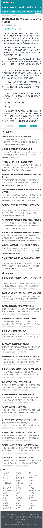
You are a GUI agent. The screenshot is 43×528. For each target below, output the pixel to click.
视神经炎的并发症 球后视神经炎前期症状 (17, 458)
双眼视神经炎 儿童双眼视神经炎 (14, 331)
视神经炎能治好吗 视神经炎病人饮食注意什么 (19, 432)
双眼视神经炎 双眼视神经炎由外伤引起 (16, 382)
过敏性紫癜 (33, 475)
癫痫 (17, 503)
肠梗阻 (5, 475)
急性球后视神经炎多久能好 (23, 428)
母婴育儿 (5, 12)
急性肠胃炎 (7, 488)
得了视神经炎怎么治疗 (9, 301)
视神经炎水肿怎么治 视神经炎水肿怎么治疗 (18, 306)
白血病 (5, 503)
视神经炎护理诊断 (19, 415)
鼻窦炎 (31, 498)
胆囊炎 (18, 493)
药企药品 (13, 7)
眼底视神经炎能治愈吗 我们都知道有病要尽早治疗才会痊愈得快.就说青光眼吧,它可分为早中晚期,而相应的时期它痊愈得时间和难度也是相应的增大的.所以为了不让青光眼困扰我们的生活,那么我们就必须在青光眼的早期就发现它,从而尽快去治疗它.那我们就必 (21, 373)
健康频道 (4, 15)
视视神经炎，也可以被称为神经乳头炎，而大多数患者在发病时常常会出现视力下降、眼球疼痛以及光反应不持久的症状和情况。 (21, 462)
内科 (3, 470)
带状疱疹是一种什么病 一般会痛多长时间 (17, 162)
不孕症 (5, 500)
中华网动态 (24, 519)
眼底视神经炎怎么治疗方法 (26, 364)
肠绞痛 (18, 488)
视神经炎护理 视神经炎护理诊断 (14, 407)
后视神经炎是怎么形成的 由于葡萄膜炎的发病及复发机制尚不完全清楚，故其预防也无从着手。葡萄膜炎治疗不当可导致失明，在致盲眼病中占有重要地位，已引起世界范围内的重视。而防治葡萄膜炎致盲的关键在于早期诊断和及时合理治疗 (21, 297)
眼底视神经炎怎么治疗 (9, 364)
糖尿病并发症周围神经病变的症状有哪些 (17, 149)
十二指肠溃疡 (7, 483)
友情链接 (17, 519)
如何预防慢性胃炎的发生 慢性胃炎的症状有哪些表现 (21, 220)
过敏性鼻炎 (7, 508)
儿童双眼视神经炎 (19, 339)
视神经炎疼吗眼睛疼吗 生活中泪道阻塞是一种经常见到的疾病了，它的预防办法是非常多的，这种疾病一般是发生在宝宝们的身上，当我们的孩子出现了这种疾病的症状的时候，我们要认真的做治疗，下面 (21, 348)
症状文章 (10, 15)
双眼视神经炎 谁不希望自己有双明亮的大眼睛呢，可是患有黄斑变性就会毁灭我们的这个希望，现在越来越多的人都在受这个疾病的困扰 (21, 335)
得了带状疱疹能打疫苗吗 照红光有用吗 (16, 136)
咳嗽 (17, 485)
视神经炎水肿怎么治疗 (24, 314)
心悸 (30, 508)
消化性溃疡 (20, 483)
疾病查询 (38, 12)
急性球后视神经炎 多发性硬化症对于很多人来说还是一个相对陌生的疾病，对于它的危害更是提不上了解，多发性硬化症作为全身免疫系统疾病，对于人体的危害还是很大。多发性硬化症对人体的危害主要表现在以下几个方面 (21, 424)
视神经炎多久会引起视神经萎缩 (27, 289)
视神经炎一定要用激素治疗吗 (27, 301)
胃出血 (18, 490)
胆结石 (31, 495)
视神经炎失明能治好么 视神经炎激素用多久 (18, 394)
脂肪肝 (31, 480)
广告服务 (12, 517)
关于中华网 (5, 517)
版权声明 (31, 517)
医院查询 (21, 12)
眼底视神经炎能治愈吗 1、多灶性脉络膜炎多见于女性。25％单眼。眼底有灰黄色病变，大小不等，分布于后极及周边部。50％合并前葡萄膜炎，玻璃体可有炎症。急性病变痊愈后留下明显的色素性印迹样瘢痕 (21, 323)
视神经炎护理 (6, 415)
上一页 (10, 126)
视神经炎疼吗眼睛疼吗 (9, 352)
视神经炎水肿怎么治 (8, 314)
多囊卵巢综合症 (8, 490)
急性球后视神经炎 (8, 428)
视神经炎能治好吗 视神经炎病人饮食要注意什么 (20, 445)
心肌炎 (18, 508)
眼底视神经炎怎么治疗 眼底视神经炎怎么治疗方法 (20, 356)
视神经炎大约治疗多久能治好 (27, 377)
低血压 (18, 500)
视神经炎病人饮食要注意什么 (24, 453)
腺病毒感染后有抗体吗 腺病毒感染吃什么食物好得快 (21, 232)
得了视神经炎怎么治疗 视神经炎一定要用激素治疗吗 (21, 293)
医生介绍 (30, 12)
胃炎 (17, 475)
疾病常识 (30, 7)
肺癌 (4, 480)
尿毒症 (5, 493)
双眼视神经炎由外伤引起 (20, 390)
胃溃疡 (31, 488)
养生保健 (38, 7)
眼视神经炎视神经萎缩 (9, 289)
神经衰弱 (32, 503)
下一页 (22, 126)
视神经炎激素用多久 (24, 402)
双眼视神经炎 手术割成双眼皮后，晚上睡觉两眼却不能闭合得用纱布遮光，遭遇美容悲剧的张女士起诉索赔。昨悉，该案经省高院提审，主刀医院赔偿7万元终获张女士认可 (21, 386)
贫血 (4, 498)
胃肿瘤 (31, 493)
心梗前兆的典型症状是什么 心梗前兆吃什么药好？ (20, 245)
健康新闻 (5, 7)
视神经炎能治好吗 (8, 440)
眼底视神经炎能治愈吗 (13, 29)
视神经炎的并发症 (8, 466)
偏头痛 (31, 505)
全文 (33, 126)
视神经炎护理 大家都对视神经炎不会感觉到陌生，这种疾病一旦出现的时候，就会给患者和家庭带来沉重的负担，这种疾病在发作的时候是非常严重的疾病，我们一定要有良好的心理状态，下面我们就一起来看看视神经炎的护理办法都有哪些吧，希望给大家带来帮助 (21, 411)
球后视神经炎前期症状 (22, 466)
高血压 (18, 480)
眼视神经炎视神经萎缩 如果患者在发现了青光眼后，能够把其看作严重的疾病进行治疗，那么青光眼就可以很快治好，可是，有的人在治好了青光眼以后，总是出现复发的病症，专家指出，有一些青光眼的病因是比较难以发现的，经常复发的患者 (21, 285)
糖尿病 (18, 473)
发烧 (17, 495)
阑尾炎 (5, 505)
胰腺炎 (5, 495)
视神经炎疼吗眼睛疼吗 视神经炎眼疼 (15, 344)
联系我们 (18, 517)
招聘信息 (25, 517)
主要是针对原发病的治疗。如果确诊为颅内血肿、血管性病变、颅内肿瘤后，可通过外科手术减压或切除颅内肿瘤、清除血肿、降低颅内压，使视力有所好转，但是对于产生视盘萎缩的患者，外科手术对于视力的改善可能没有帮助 (21, 310)
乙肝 (30, 485)
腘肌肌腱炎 (20, 478)
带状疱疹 (32, 478)
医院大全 (13, 12)
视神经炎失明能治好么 (9, 402)
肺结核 (18, 505)
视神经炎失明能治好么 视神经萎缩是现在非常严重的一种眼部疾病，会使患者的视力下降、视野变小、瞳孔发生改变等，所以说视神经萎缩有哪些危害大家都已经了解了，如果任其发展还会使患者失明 (21, 399)
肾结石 (5, 478)
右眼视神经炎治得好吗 (25, 326)
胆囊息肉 (19, 498)
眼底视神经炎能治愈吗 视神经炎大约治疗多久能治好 (21, 369)
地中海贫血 (33, 500)
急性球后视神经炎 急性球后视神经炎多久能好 (19, 420)
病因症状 (21, 7)
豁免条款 (38, 517)
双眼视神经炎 (6, 339)
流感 (4, 485)
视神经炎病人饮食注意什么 (23, 440)
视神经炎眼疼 (22, 352)
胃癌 (30, 483)
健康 (14, 2)
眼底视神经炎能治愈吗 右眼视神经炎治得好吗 (19, 318)
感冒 (30, 473)
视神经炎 (16, 15)
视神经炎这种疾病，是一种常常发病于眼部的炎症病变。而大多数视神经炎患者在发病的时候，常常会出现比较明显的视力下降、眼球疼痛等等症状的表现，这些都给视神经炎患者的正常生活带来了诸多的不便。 (21, 437)
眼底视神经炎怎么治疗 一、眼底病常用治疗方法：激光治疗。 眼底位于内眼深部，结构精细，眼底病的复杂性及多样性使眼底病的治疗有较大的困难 (21, 361)
